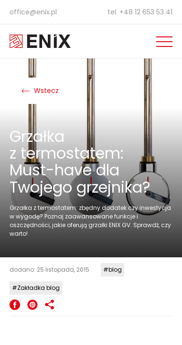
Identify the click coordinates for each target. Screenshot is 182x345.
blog (115, 269)
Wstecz (40, 90)
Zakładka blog (38, 288)
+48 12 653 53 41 (145, 12)
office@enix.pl (33, 12)
